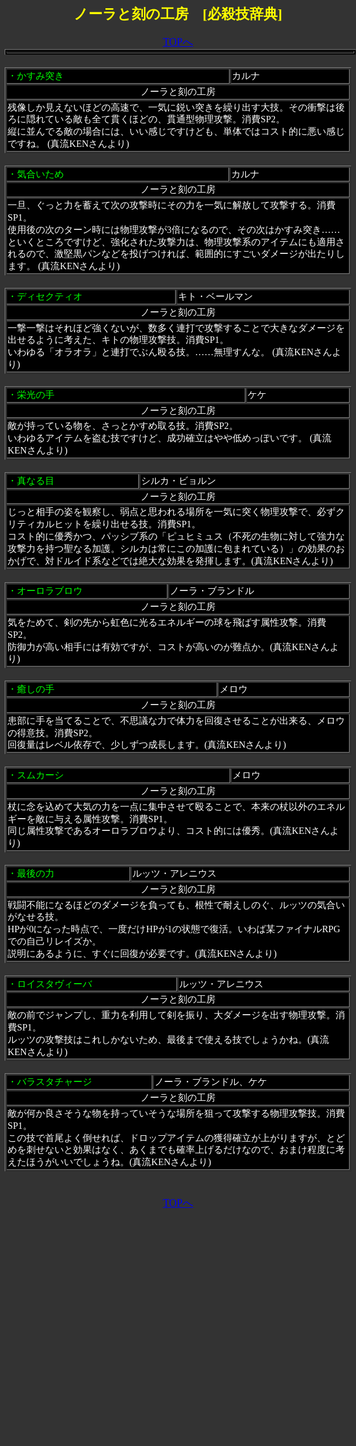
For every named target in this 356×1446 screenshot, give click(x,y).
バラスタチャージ (54, 1082)
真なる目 (35, 481)
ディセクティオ (50, 296)
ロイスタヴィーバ (54, 984)
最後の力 (35, 873)
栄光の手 (35, 395)
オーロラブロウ (50, 591)
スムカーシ (40, 775)
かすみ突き (40, 76)
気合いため (40, 174)
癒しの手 (35, 689)
